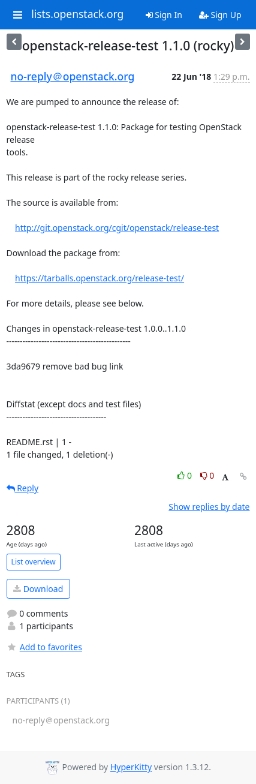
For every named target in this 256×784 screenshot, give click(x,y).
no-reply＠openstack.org (73, 76)
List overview (33, 562)
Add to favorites (44, 647)
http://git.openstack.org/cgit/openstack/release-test (117, 227)
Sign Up (220, 14)
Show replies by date (208, 506)
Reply (23, 488)
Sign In (164, 14)
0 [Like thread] (185, 475)
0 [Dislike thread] (207, 475)
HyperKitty (131, 767)
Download (38, 588)
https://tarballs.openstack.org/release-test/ (99, 278)
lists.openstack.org (77, 14)
